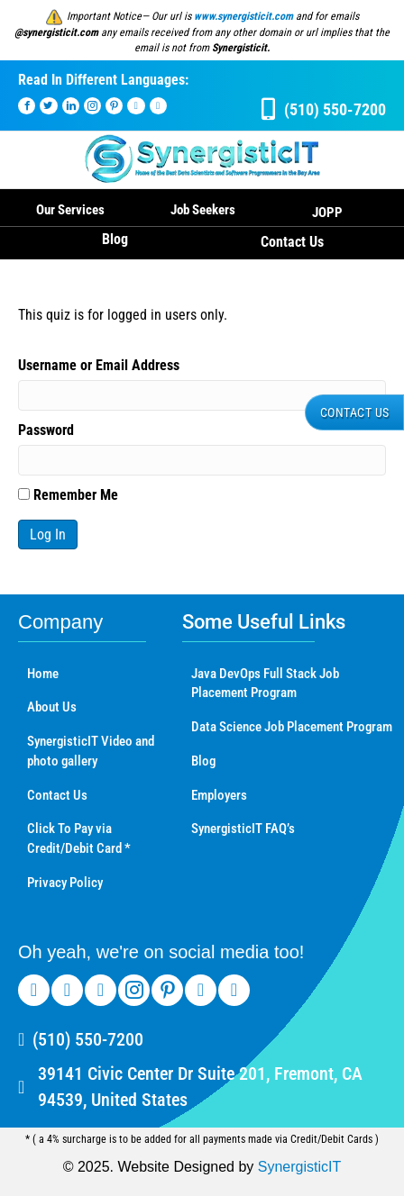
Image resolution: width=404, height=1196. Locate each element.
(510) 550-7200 (87, 1039)
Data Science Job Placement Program (291, 727)
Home (43, 674)
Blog (115, 239)
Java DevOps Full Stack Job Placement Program (265, 684)
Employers (219, 795)
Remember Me (68, 494)
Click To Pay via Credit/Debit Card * (79, 838)
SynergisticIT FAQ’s (243, 828)
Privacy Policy (65, 882)
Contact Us (292, 241)
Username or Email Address (98, 365)
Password (46, 430)
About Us (52, 707)
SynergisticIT (299, 1166)
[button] (354, 412)
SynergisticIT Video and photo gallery (90, 751)
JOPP (327, 212)
